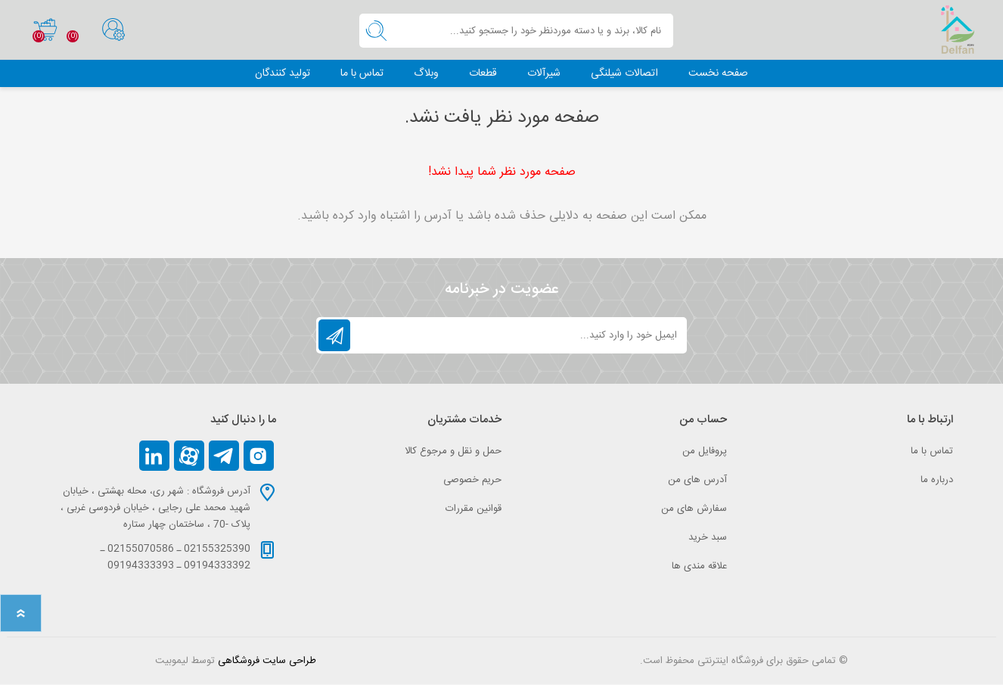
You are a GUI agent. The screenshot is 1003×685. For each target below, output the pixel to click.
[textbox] (533, 31)
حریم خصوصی (472, 480)
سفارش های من (694, 509)
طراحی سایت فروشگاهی (267, 661)
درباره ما (937, 480)
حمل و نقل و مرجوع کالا (453, 452)
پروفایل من (704, 452)
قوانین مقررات (474, 509)
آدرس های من (697, 480)
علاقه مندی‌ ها (699, 567)
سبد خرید (42, 30)
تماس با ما (932, 452)
